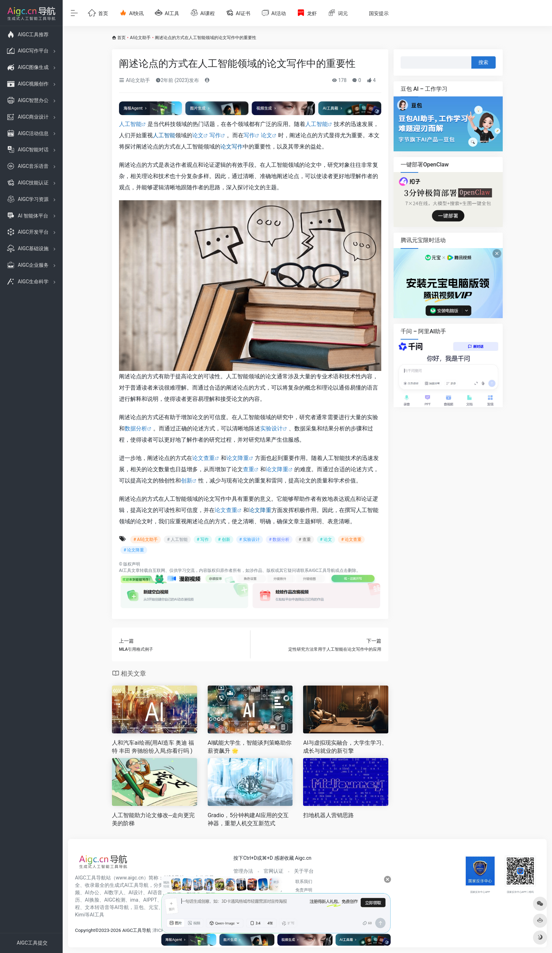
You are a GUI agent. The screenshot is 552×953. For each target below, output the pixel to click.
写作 (215, 135)
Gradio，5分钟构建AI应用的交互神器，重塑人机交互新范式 (248, 819)
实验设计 (271, 428)
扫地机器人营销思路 (328, 815)
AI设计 (135, 892)
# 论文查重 (351, 539)
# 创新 (224, 539)
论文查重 (203, 458)
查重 (248, 469)
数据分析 (136, 428)
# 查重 (304, 539)
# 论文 (326, 539)
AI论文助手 (140, 37)
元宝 (153, 907)
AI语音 (155, 892)
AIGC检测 (114, 900)
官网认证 (273, 871)
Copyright (85, 930)
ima (134, 900)
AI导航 (121, 907)
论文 (197, 135)
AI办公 (92, 892)
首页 (121, 37)
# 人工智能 (177, 539)
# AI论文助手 (145, 539)
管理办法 (243, 871)
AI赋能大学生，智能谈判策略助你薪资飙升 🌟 (250, 746)
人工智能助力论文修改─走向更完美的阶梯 (153, 819)
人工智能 (130, 124)
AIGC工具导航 (322, 570)
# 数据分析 (279, 539)
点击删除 (347, 570)
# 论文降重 (134, 550)
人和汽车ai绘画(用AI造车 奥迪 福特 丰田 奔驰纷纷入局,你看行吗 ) (153, 746)
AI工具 (125, 570)
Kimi (80, 914)
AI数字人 (114, 892)
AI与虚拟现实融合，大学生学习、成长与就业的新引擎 (345, 746)
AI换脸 (92, 900)
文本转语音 (97, 907)
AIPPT (150, 900)
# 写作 (203, 539)
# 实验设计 (249, 539)
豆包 (139, 907)
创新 (186, 480)
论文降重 (237, 458)
